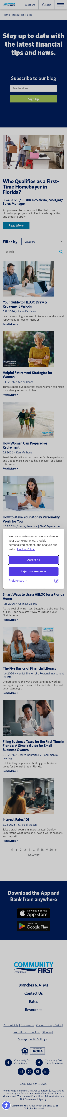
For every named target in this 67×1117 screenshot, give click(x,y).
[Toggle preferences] (18, 580)
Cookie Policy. (26, 549)
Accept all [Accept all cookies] (33, 559)
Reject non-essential (33, 571)
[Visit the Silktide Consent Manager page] (56, 581)
